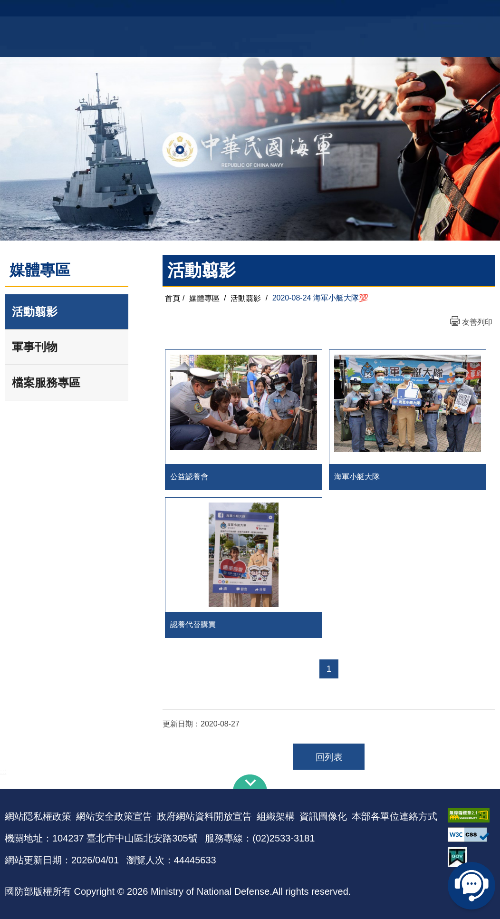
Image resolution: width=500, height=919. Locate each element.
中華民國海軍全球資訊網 (110, 13)
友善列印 (477, 322)
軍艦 (426, 12)
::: (3, 771)
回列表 (329, 757)
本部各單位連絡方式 (394, 816)
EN (269, 12)
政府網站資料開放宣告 (204, 816)
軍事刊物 (35, 346)
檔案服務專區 (46, 382)
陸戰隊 (481, 12)
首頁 (172, 298)
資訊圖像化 (323, 816)
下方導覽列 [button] (250, 781)
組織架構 (276, 816)
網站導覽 (246, 12)
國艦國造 (452, 12)
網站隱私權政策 (38, 816)
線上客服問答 (471, 885)
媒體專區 (204, 298)
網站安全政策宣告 (114, 816)
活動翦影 (35, 311)
